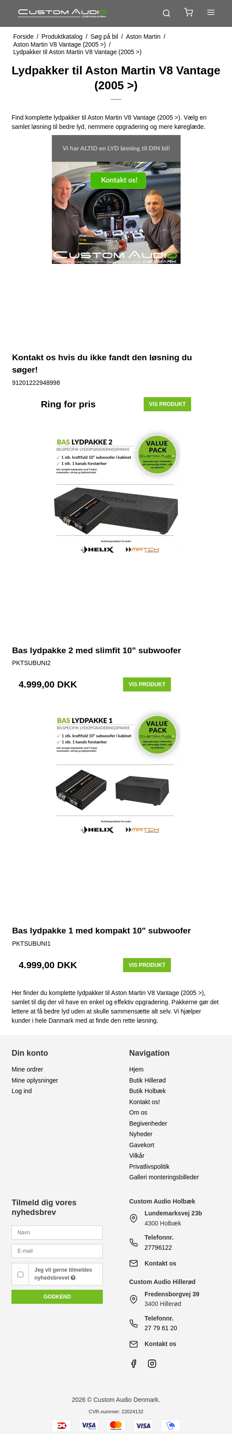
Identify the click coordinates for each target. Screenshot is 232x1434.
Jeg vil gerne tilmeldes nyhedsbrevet (63, 1274)
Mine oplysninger (34, 1080)
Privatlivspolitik (149, 1166)
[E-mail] (57, 1250)
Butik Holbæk (147, 1090)
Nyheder (140, 1134)
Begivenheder (148, 1123)
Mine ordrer (27, 1069)
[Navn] (57, 1232)
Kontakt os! (144, 1101)
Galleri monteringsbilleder (164, 1177)
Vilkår (137, 1155)
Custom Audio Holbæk (162, 1201)
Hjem (136, 1069)
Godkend (57, 1297)
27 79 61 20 (161, 1328)
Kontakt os (160, 1263)
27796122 (158, 1247)
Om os (138, 1112)
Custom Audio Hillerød (162, 1281)
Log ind (21, 1090)
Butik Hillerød (147, 1080)
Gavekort (141, 1145)
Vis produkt (167, 404)
